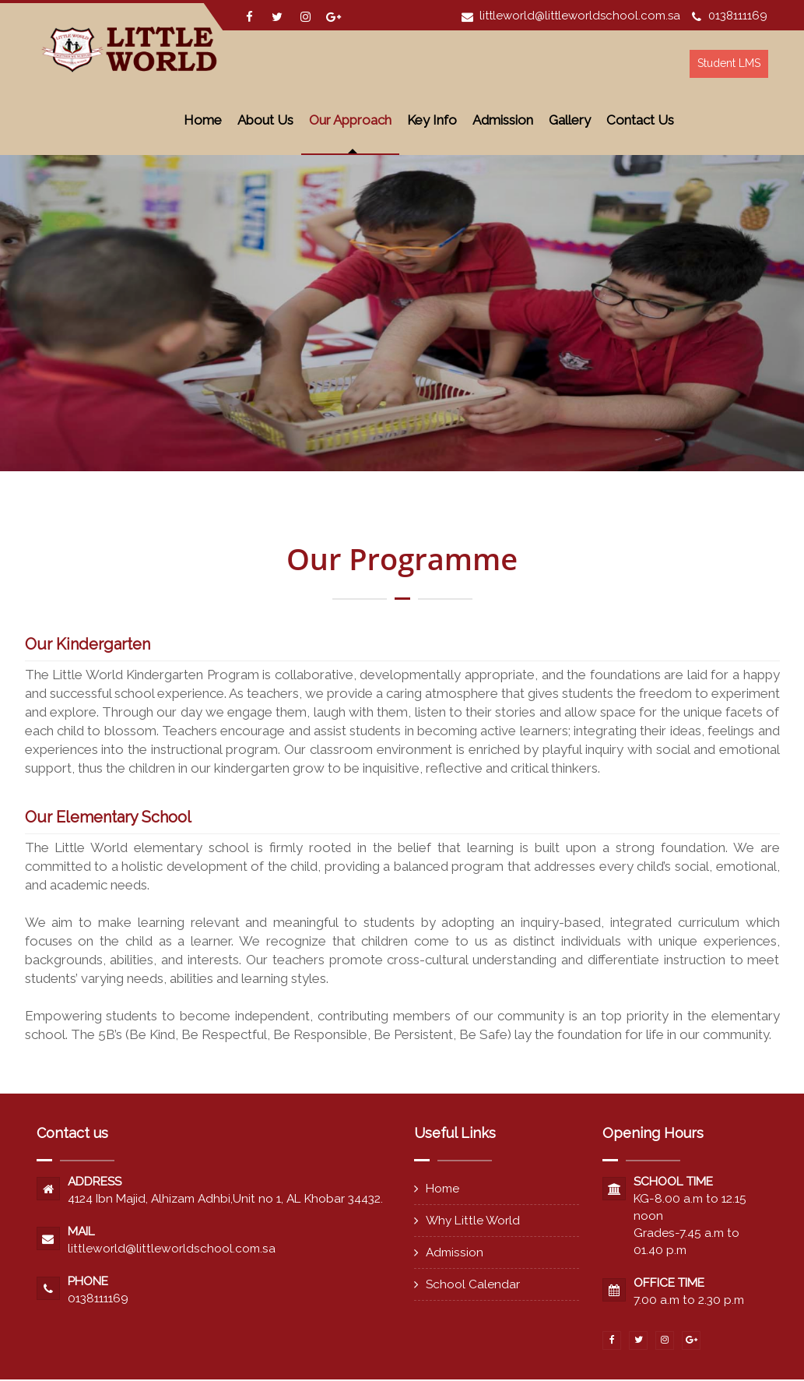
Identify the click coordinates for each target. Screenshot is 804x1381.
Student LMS (728, 63)
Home (203, 120)
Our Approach (350, 120)
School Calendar (473, 1284)
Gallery (570, 120)
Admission (502, 120)
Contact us (72, 1133)
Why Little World (473, 1220)
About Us (265, 120)
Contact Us (640, 120)
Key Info (432, 120)
